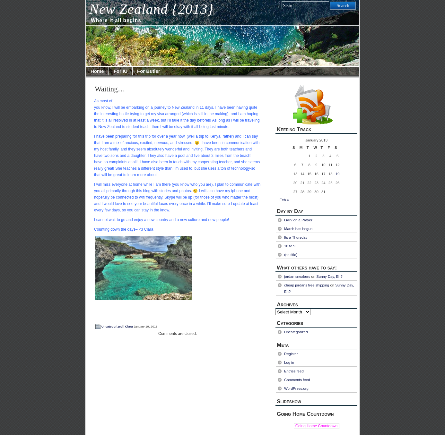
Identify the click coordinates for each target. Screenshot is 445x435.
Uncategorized (112, 326)
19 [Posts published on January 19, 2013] (338, 174)
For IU (120, 71)
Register (291, 354)
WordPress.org (296, 388)
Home (97, 71)
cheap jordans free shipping (306, 285)
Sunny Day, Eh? (329, 276)
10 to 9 (289, 246)
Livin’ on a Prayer (298, 220)
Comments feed (297, 380)
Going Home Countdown (316, 426)
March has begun (298, 229)
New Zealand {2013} (151, 9)
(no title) (290, 255)
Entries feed (294, 371)
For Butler (148, 71)
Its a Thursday (295, 237)
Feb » (284, 200)
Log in (289, 362)
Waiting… (110, 89)
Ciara (129, 326)
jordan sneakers (297, 276)
